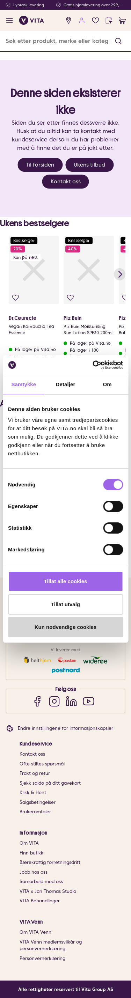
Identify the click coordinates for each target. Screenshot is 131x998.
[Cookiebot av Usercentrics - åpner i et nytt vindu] (93, 364)
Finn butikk (31, 853)
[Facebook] (37, 701)
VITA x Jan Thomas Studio (48, 891)
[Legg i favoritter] (15, 297)
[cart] (122, 20)
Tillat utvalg (65, 604)
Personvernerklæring (42, 958)
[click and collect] (109, 20)
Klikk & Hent (33, 792)
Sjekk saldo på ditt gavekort (50, 783)
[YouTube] (88, 701)
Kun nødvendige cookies (66, 627)
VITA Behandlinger (40, 900)
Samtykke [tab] (23, 384)
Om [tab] (107, 384)
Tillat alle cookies (65, 581)
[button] (118, 41)
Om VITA (29, 843)
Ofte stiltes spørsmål (42, 763)
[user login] (82, 20)
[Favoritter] (95, 20)
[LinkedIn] (71, 701)
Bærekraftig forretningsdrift (50, 862)
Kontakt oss (66, 181)
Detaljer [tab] (65, 384)
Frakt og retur (35, 773)
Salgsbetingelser (38, 802)
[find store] (68, 20)
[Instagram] (54, 701)
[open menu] (9, 20)
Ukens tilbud (89, 165)
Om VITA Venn (35, 932)
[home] (31, 20)
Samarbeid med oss (41, 881)
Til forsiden (40, 165)
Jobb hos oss (34, 872)
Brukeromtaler (35, 811)
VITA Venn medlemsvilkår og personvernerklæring (51, 945)
